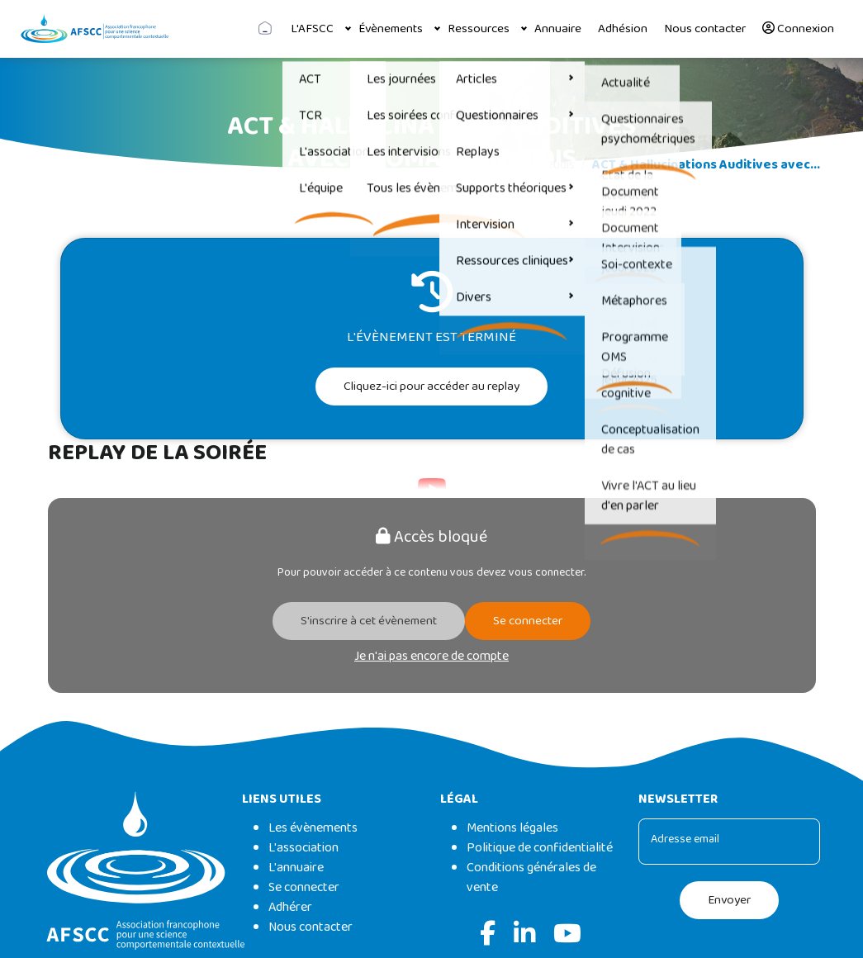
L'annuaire (296, 867)
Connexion (798, 29)
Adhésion (622, 29)
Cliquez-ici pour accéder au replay (431, 386)
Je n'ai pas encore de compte (431, 656)
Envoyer (729, 900)
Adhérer (290, 907)
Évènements (390, 29)
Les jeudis (548, 164)
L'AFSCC (312, 29)
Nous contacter (705, 29)
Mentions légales (512, 828)
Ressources (479, 29)
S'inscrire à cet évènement (369, 621)
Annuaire (557, 29)
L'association (303, 847)
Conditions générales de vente (531, 877)
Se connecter (527, 621)
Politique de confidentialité (540, 847)
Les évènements (313, 828)
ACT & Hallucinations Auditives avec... (706, 164)
